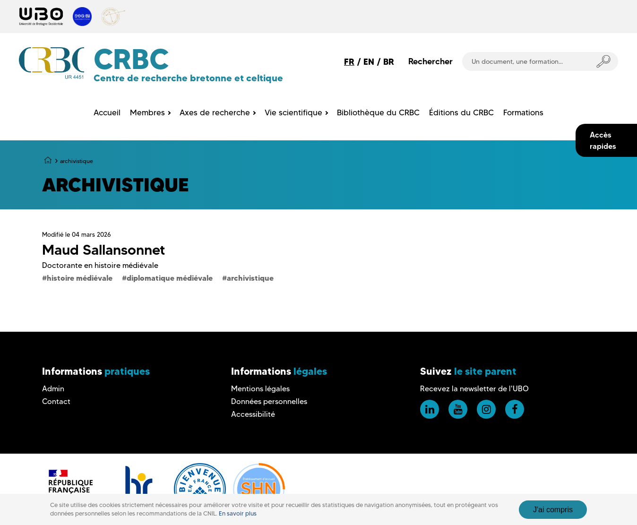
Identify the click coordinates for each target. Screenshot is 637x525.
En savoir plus (238, 513)
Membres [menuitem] (147, 112)
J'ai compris (553, 510)
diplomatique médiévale (170, 278)
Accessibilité (253, 414)
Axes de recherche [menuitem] (215, 112)
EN (368, 61)
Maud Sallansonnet (103, 249)
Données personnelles (269, 401)
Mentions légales (260, 388)
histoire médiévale (79, 278)
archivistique (250, 278)
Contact (56, 401)
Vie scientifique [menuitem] (293, 112)
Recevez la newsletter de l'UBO (474, 388)
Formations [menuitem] (523, 112)
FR (349, 61)
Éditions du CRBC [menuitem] (461, 112)
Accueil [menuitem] (107, 112)
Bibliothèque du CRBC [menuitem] (378, 112)
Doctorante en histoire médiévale (100, 265)
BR (388, 61)
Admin (53, 388)
